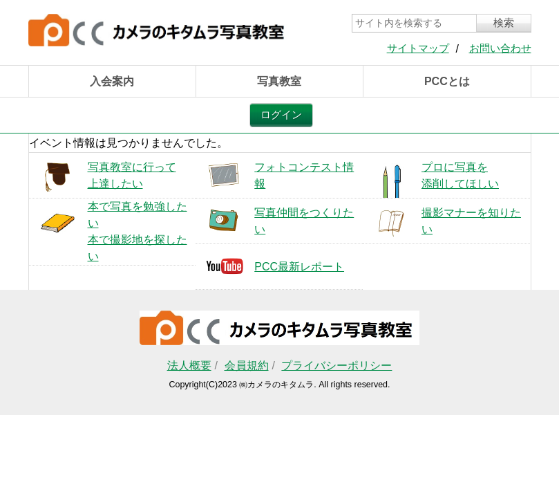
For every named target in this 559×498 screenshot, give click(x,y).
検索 (503, 22)
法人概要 (189, 365)
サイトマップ (418, 48)
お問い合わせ (500, 48)
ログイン (281, 114)
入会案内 (112, 81)
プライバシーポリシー (336, 365)
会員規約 (247, 365)
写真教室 (279, 81)
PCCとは (447, 81)
